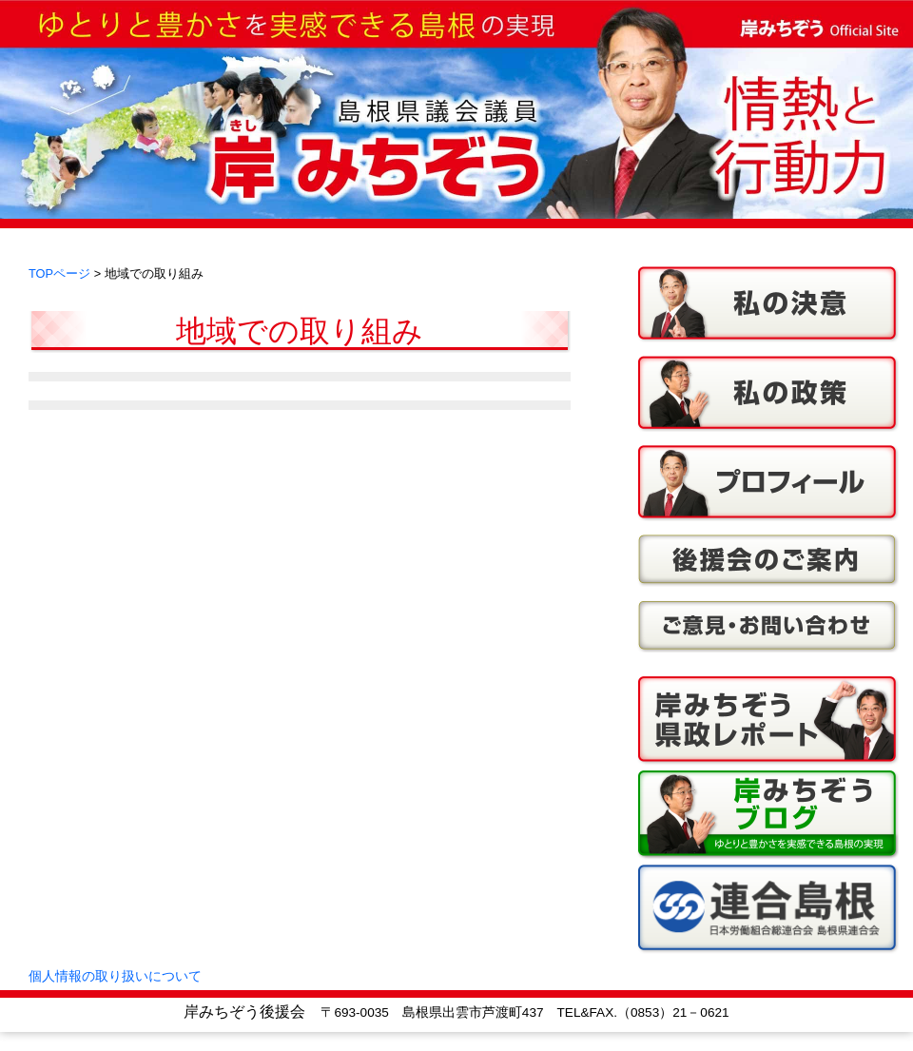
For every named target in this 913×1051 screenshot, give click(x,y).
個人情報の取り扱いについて (115, 975)
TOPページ (59, 273)
